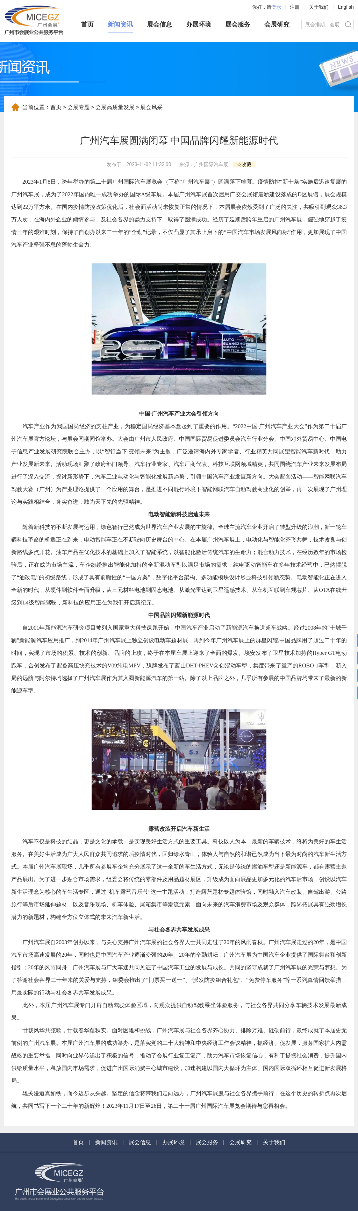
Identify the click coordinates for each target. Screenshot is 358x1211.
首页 (87, 24)
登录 (276, 7)
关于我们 (319, 7)
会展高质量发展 (115, 107)
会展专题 (78, 107)
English (346, 7)
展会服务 (237, 24)
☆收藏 (244, 164)
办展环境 (198, 24)
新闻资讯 (120, 24)
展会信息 (159, 24)
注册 (295, 7)
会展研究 (276, 24)
